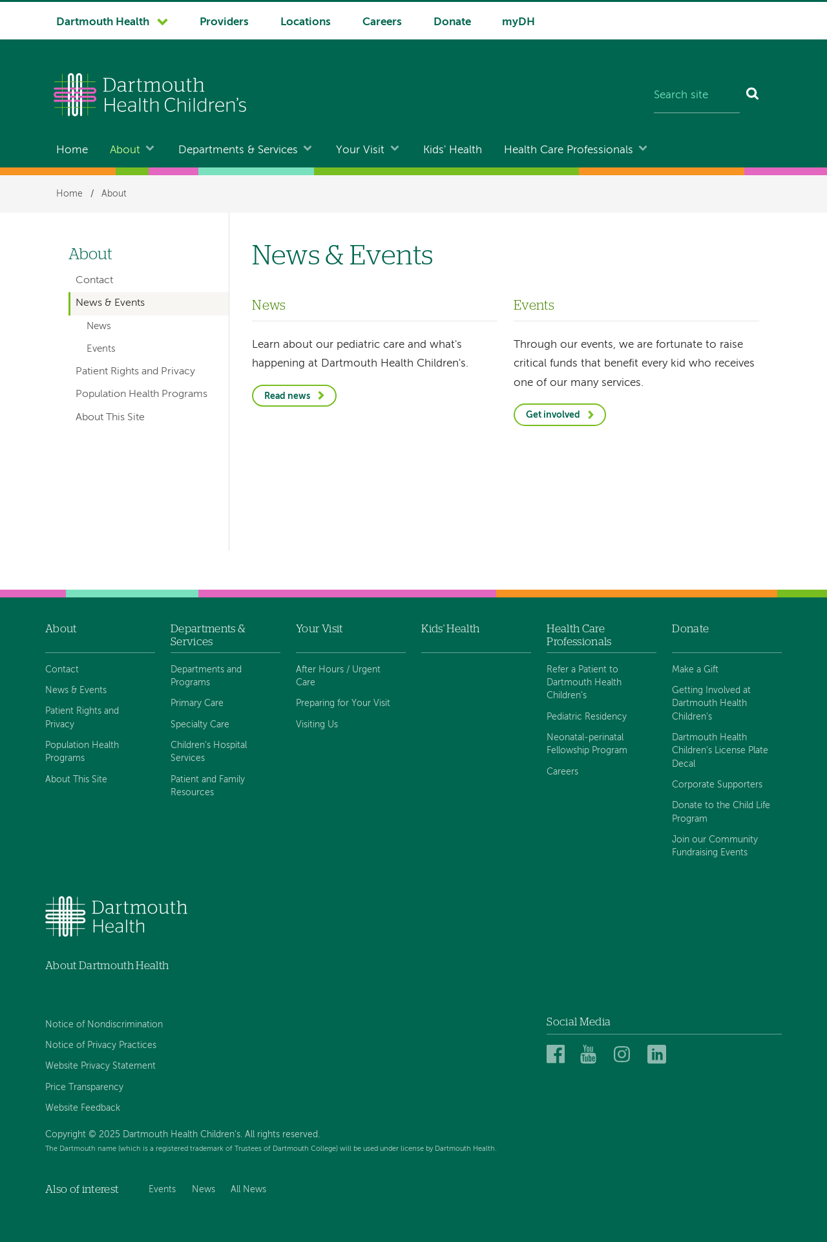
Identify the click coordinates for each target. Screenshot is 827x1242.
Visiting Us (317, 724)
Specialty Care (200, 724)
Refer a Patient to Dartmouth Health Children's (584, 683)
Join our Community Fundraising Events (715, 846)
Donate (452, 22)
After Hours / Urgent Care (338, 676)
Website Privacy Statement (100, 1066)
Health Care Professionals (568, 150)
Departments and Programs (206, 676)
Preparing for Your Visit (343, 703)
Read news (287, 396)
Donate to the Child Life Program (721, 812)
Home (72, 150)
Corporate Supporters (717, 784)
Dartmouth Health (102, 22)
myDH (518, 22)
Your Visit (360, 150)
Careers (382, 22)
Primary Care (197, 703)
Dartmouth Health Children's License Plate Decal (720, 751)
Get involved (553, 415)
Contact (94, 280)
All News (248, 1189)
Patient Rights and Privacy (135, 372)
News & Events (110, 303)
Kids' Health (452, 150)
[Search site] (697, 96)
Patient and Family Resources (208, 786)
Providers (224, 22)
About (125, 150)
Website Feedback (82, 1108)
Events (101, 349)
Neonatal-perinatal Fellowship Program (587, 744)
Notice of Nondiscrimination (104, 1024)
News (99, 326)
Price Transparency (84, 1087)
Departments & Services (238, 150)
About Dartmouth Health (107, 965)
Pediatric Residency (587, 717)
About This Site (110, 417)
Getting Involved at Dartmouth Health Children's (711, 704)
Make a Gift (695, 669)
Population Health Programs (141, 394)
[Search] (753, 96)
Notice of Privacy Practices (100, 1045)
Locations (305, 22)
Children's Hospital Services (209, 752)
